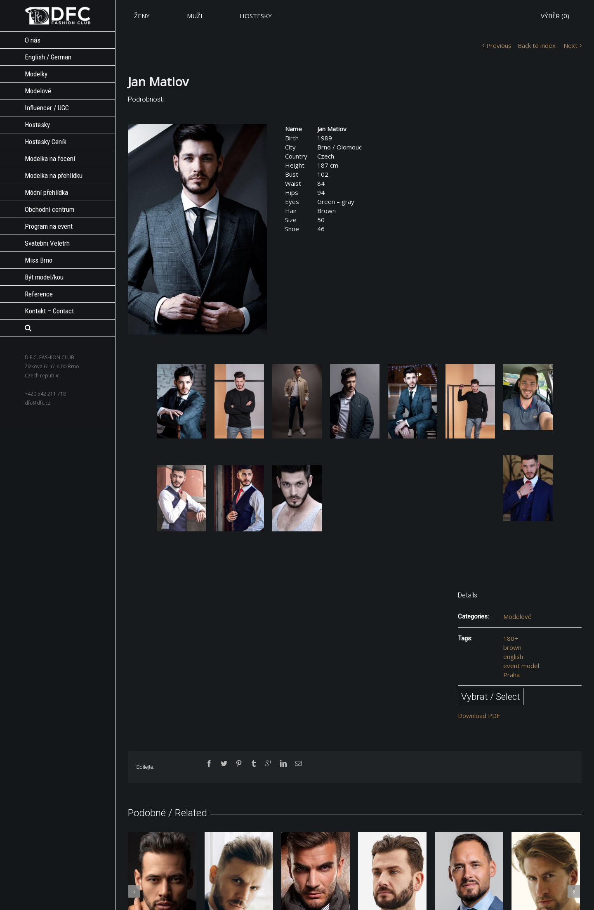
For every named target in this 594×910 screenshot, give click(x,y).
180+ (510, 638)
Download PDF (479, 715)
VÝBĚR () (555, 16)
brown (512, 647)
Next (570, 45)
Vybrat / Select (490, 696)
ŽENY (142, 16)
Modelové (517, 616)
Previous (499, 45)
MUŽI (195, 16)
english (513, 656)
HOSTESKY (256, 16)
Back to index (537, 45)
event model (521, 665)
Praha (511, 675)
